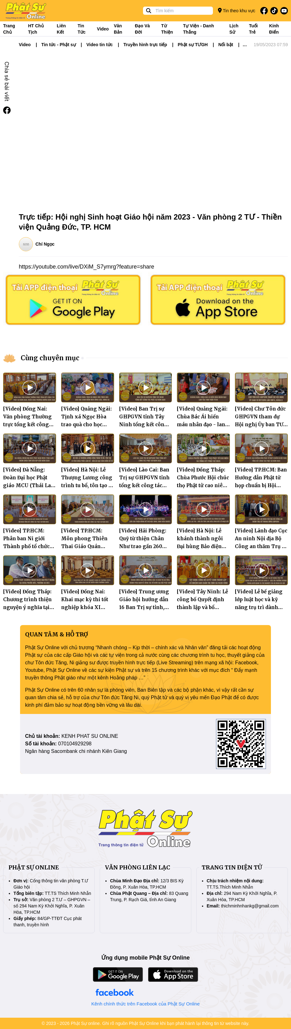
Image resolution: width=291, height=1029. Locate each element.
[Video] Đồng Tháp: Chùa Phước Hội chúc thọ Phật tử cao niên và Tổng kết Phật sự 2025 (203, 485)
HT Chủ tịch (36, 29)
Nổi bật (225, 44)
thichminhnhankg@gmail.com (250, 905)
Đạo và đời (142, 29)
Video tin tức (99, 44)
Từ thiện (167, 29)
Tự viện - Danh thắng (198, 29)
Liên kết (61, 29)
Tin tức (82, 29)
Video (103, 28)
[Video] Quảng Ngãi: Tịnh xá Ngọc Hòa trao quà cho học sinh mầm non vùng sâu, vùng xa (86, 424)
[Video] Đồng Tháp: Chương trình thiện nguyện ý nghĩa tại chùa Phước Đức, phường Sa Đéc (27, 607)
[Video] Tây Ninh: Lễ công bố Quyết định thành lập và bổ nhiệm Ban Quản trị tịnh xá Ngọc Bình (202, 607)
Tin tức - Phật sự (58, 44)
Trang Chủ (9, 29)
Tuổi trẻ (253, 29)
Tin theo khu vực (236, 10)
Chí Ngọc (45, 244)
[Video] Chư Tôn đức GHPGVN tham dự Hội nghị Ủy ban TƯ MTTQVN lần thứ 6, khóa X (260, 424)
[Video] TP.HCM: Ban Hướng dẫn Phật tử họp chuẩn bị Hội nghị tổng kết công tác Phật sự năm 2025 (261, 485)
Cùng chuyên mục (50, 358)
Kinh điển (274, 29)
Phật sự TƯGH (193, 44)
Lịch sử (233, 29)
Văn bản (118, 29)
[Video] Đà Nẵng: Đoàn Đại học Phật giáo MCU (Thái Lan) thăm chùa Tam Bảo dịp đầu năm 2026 (29, 485)
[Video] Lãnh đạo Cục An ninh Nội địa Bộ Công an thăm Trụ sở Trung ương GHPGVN (261, 546)
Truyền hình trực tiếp (145, 44)
